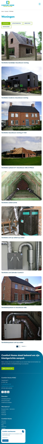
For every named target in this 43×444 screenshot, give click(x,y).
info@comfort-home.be (7, 386)
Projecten (6, 11)
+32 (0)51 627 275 (6, 384)
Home (2, 11)
